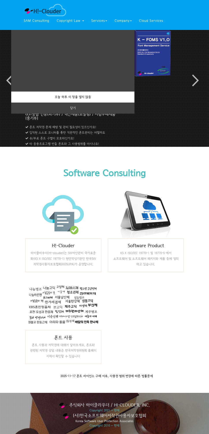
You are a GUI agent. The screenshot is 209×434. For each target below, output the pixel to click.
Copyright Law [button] (70, 20)
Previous (9, 80)
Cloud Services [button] (151, 20)
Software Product (146, 245)
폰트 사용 (63, 337)
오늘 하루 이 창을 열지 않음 (73, 97)
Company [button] (123, 20)
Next (195, 80)
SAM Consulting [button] (36, 20)
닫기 (73, 108)
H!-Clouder (63, 245)
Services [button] (99, 20)
